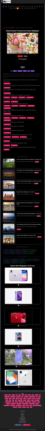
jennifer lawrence (8, 401)
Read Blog (37, 161)
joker (16, 400)
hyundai (17, 398)
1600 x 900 (22, 117)
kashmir (38, 401)
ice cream (38, 398)
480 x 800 (6, 101)
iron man (24, 398)
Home (4, 27)
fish (16, 394)
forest (23, 394)
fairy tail (6, 394)
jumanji (24, 400)
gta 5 (22, 396)
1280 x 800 (7, 105)
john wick (28, 400)
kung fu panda (21, 401)
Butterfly (22, 259)
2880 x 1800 (7, 113)
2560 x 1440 (7, 120)
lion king (37, 403)
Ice (28, 70)
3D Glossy (6, 259)
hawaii (10, 398)
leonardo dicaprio (25, 403)
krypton (16, 401)
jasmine (32, 400)
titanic (28, 407)
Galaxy (14, 262)
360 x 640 (6, 97)
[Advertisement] (22, 18)
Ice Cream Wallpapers (11, 27)
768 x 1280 (14, 101)
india (13, 400)
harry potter (26, 396)
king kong (8, 403)
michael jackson (19, 405)
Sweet (15, 70)
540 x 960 (14, 97)
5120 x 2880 (7, 128)
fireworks (13, 394)
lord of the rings (32, 403)
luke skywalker (6, 405)
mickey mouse (12, 405)
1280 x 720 (7, 117)
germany (36, 394)
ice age (21, 398)
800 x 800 (6, 145)
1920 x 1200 (31, 105)
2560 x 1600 (7, 108)
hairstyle (6, 398)
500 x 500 (14, 145)
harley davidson (32, 396)
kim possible (19, 403)
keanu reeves (13, 403)
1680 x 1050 (23, 105)
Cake (29, 259)
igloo (10, 400)
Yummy (24, 70)
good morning (7, 396)
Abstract (17, 250)
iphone (7, 400)
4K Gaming (14, 259)
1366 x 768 (14, 117)
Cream (32, 70)
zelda (31, 407)
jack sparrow (20, 400)
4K (6, 6)
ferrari (10, 394)
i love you (34, 398)
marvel (24, 405)
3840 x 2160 (7, 124)
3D (3, 6)
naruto (31, 405)
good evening (13, 396)
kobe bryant (34, 401)
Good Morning (22, 262)
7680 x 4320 (7, 132)
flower (20, 394)
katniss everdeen (28, 401)
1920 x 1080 (31, 117)
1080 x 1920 (7, 93)
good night (18, 396)
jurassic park (37, 400)
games (33, 394)
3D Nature (25, 250)
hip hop (13, 398)
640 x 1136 (7, 83)
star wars (19, 407)
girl (39, 394)
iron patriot (29, 398)
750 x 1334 (7, 87)
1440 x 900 (14, 105)
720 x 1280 (22, 97)
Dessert (20, 70)
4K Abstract (33, 250)
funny (26, 394)
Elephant (36, 259)
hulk (36, 396)
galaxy (29, 394)
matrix (27, 405)
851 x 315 (6, 141)
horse (39, 396)
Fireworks (6, 262)
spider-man (15, 407)
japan (13, 401)
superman (24, 407)
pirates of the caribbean (37, 405)
